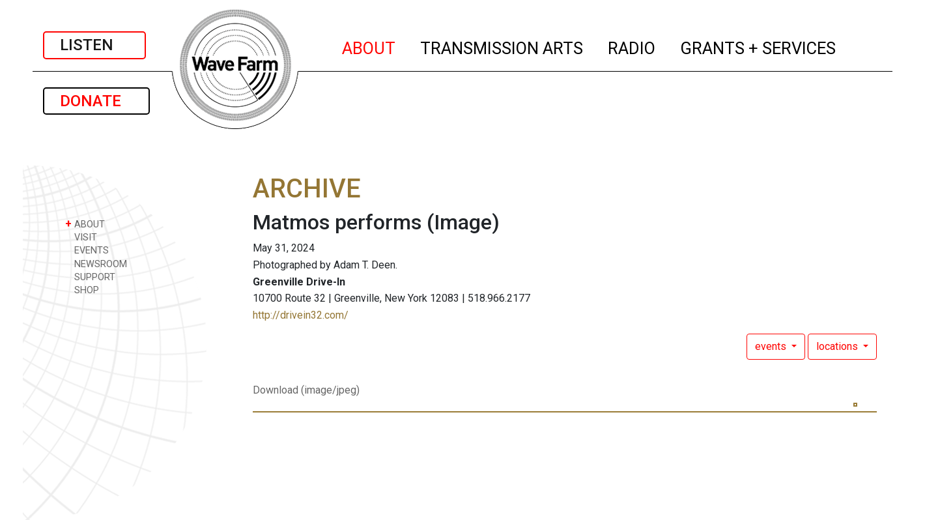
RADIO (632, 46)
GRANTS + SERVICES (758, 46)
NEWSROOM (96, 263)
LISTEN (94, 45)
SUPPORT (90, 276)
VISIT (81, 237)
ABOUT (369, 46)
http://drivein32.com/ (301, 315)
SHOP (82, 289)
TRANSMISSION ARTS (502, 46)
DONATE (96, 101)
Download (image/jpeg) (306, 390)
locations (838, 346)
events (772, 346)
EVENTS (87, 250)
